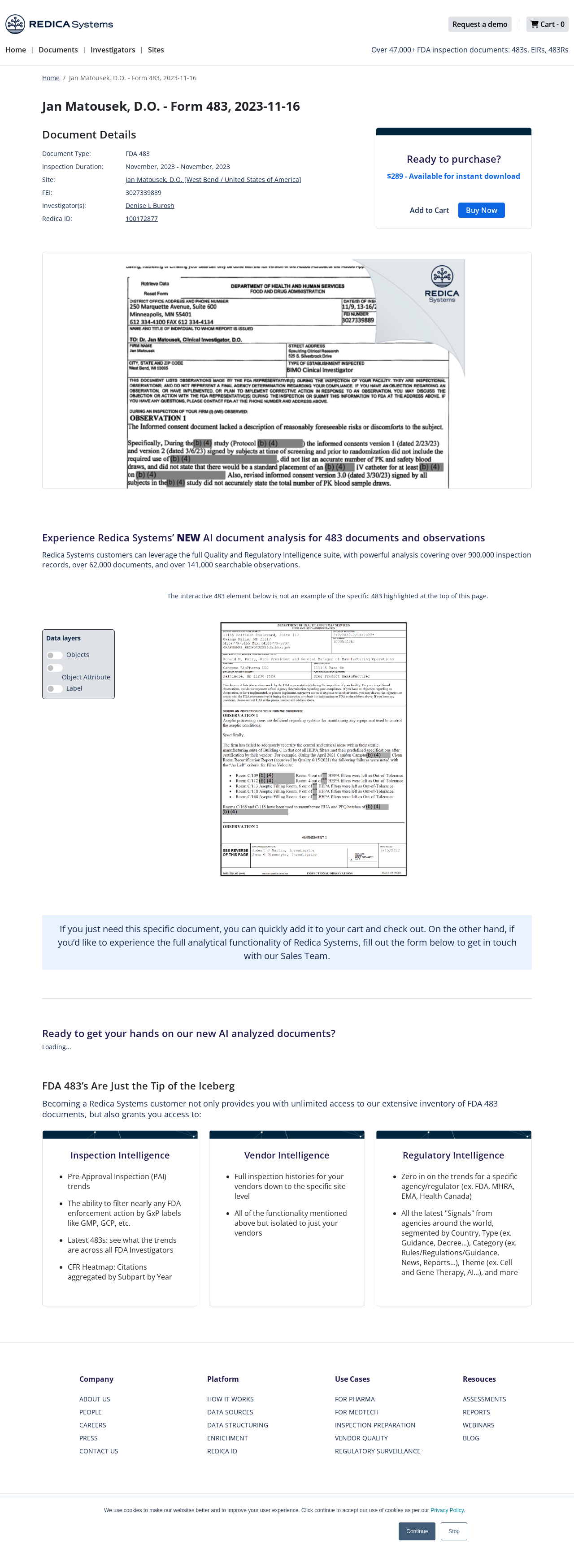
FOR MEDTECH (356, 1412)
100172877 (142, 218)
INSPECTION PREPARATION (375, 1425)
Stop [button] (454, 1531)
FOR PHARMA (355, 1399)
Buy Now (481, 210)
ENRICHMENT (227, 1438)
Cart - (548, 24)
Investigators (113, 50)
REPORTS (476, 1412)
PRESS (88, 1438)
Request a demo (480, 24)
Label (74, 688)
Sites (156, 50)
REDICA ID (222, 1451)
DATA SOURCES (230, 1412)
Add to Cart (429, 210)
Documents (58, 50)
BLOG (471, 1438)
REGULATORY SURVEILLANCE (378, 1451)
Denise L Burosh (150, 205)
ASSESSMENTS (484, 1399)
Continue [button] (417, 1531)
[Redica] (59, 24)
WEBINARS (479, 1425)
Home (15, 50)
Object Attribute (86, 677)
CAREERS (92, 1425)
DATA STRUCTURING (237, 1425)
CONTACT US (98, 1451)
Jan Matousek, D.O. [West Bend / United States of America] (213, 179)
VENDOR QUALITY (361, 1438)
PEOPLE (90, 1412)
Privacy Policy (447, 1510)
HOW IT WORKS (230, 1399)
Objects (77, 654)
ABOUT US (94, 1399)
